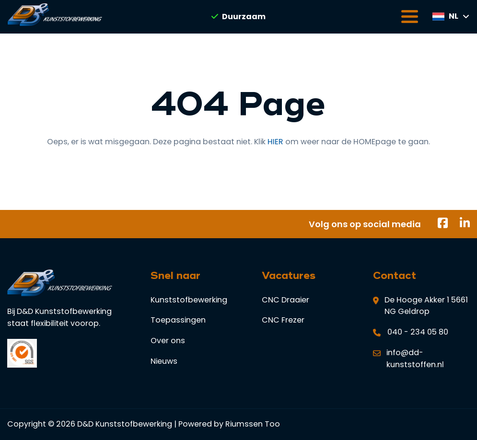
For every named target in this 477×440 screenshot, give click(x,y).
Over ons (168, 340)
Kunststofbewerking (189, 299)
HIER (275, 141)
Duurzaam (238, 16)
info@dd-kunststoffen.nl (415, 358)
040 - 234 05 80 (417, 331)
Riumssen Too (252, 423)
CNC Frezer (283, 319)
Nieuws (164, 361)
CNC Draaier (285, 299)
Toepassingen (178, 319)
